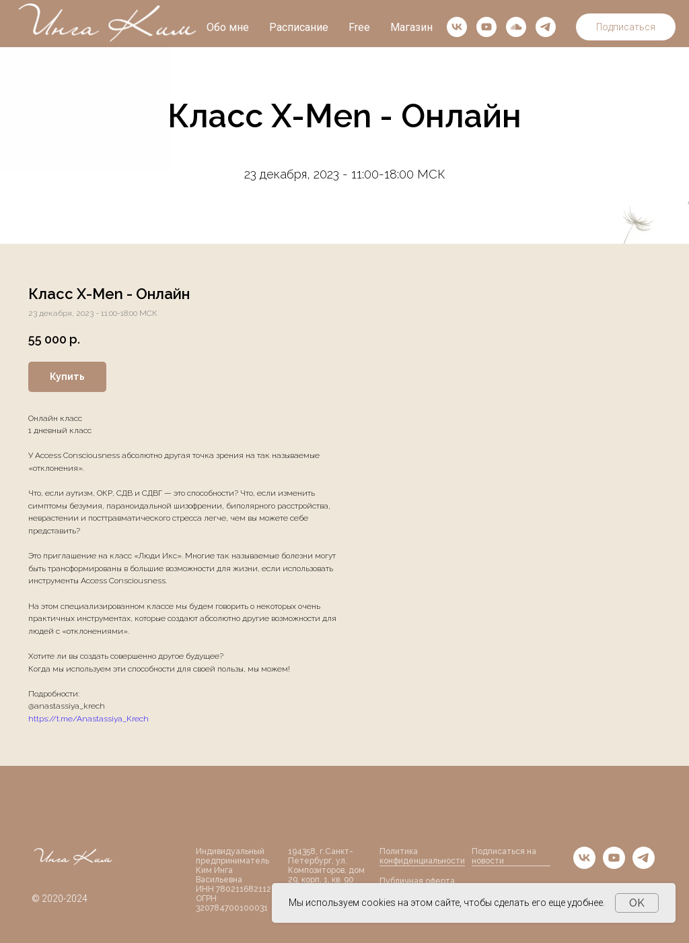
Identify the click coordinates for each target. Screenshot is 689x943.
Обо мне (228, 27)
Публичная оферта (417, 881)
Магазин (411, 27)
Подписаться (625, 27)
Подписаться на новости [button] (504, 856)
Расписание (298, 27)
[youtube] (486, 27)
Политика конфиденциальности (422, 856)
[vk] (457, 27)
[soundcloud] (516, 27)
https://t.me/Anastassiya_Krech (88, 718)
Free (359, 27)
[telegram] (546, 27)
